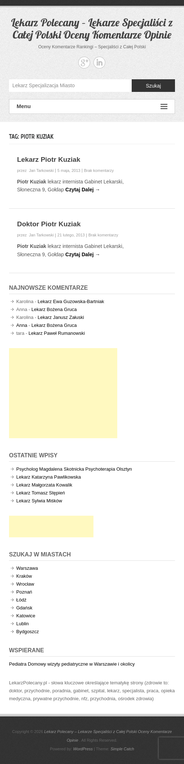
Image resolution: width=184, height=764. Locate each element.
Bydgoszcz (27, 631)
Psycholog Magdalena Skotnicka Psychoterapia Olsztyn (74, 469)
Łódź (21, 600)
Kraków (24, 576)
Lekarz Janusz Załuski (61, 317)
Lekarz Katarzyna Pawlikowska (48, 477)
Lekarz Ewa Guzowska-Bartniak (71, 301)
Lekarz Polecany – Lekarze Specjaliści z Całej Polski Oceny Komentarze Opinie (92, 28)
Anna (21, 325)
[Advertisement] (63, 393)
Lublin (22, 623)
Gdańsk (24, 607)
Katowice (25, 615)
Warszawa (27, 568)
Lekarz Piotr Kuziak (48, 159)
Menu (92, 106)
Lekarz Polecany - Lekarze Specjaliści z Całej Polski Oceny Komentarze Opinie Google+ (84, 62)
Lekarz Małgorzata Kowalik (44, 485)
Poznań (24, 592)
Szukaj (153, 86)
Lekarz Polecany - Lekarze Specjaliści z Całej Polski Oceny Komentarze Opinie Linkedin (99, 62)
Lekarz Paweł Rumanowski (57, 333)
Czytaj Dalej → (82, 189)
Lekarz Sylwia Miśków (39, 500)
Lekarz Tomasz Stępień (40, 493)
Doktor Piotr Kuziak (48, 224)
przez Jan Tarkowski (35, 170)
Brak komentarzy (99, 170)
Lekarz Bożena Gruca (54, 309)
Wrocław (25, 584)
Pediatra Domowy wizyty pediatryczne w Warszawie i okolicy (72, 664)
